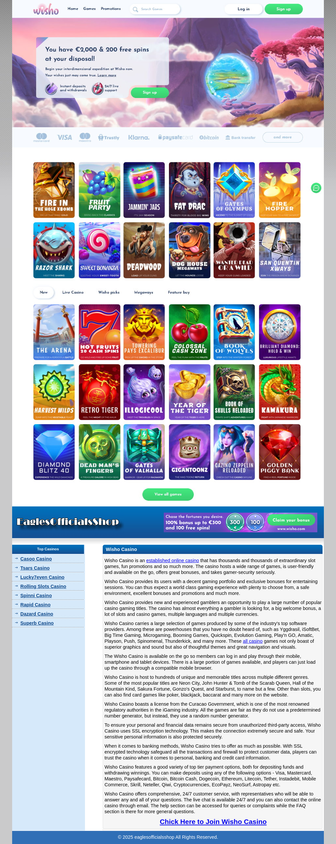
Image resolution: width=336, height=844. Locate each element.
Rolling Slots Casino (43, 586)
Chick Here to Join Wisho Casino (213, 821)
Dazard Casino (36, 614)
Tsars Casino (35, 568)
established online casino (172, 560)
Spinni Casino (36, 595)
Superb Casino (37, 623)
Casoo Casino (36, 558)
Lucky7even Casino (42, 577)
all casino (252, 641)
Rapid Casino (35, 604)
